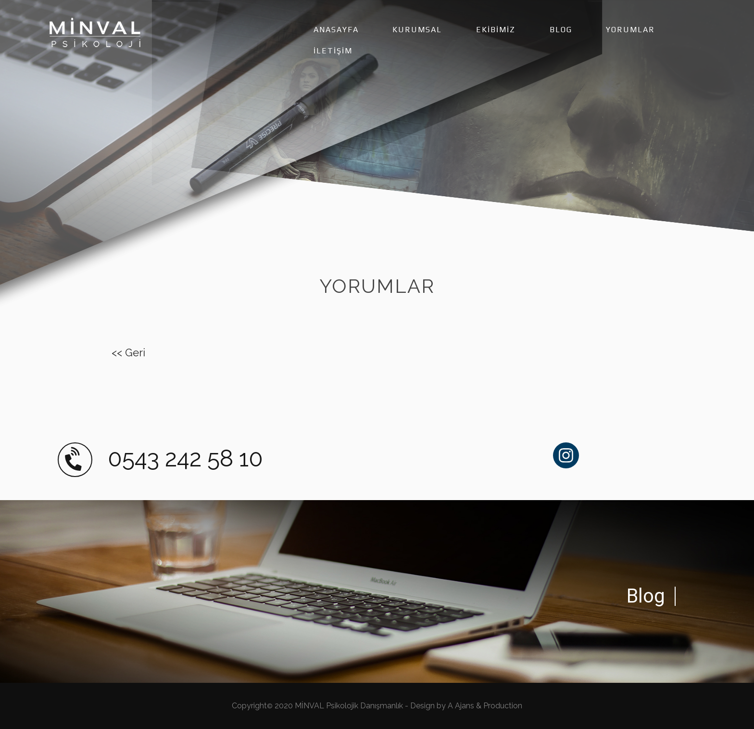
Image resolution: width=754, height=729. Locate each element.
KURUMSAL (417, 29)
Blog (646, 596)
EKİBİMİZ (495, 29)
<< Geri (128, 352)
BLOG (561, 29)
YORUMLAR (630, 29)
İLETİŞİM (333, 50)
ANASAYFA (336, 29)
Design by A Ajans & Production (466, 705)
